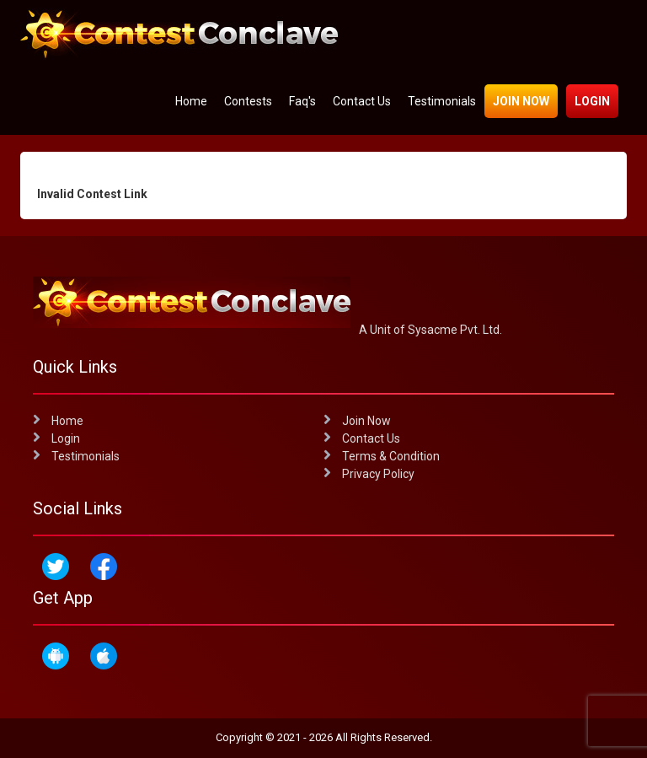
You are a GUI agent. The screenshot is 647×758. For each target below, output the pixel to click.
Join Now (521, 101)
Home (191, 101)
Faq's (302, 101)
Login (592, 101)
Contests (248, 101)
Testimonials (442, 101)
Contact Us (362, 101)
